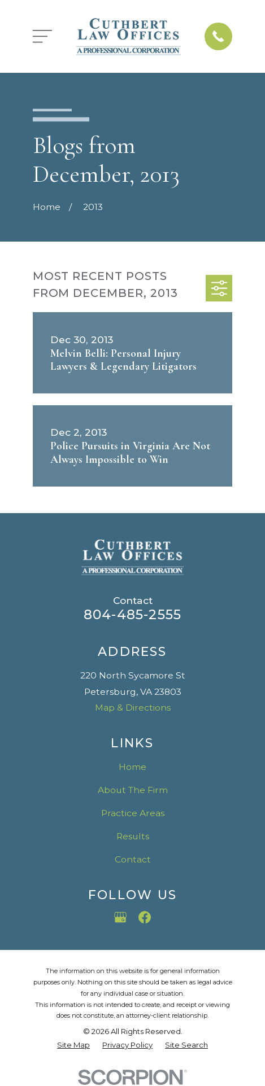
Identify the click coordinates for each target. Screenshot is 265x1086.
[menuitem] (73, 1045)
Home (132, 766)
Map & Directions (133, 707)
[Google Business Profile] (120, 917)
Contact (133, 859)
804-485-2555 (132, 614)
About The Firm (133, 790)
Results (132, 836)
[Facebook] (144, 917)
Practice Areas (132, 813)
